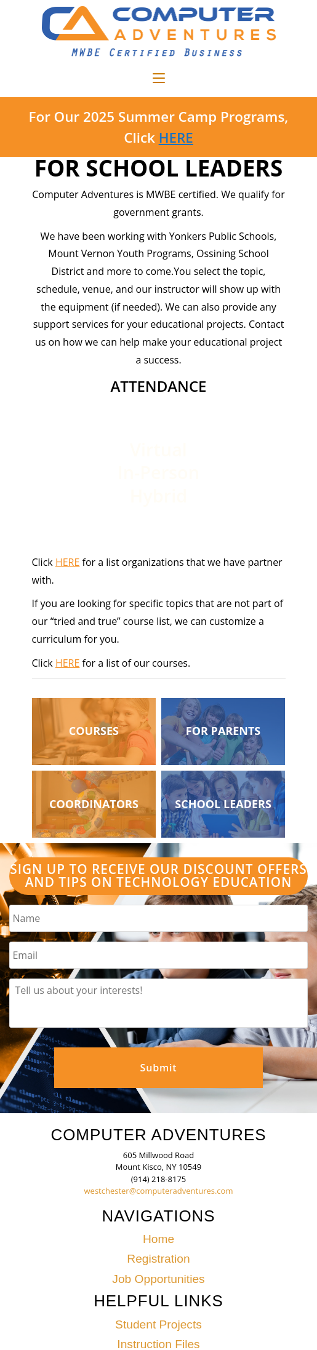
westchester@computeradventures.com (158, 1190)
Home (158, 1239)
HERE (176, 137)
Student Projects (158, 1324)
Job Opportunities (158, 1279)
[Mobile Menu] (159, 78)
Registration (158, 1258)
